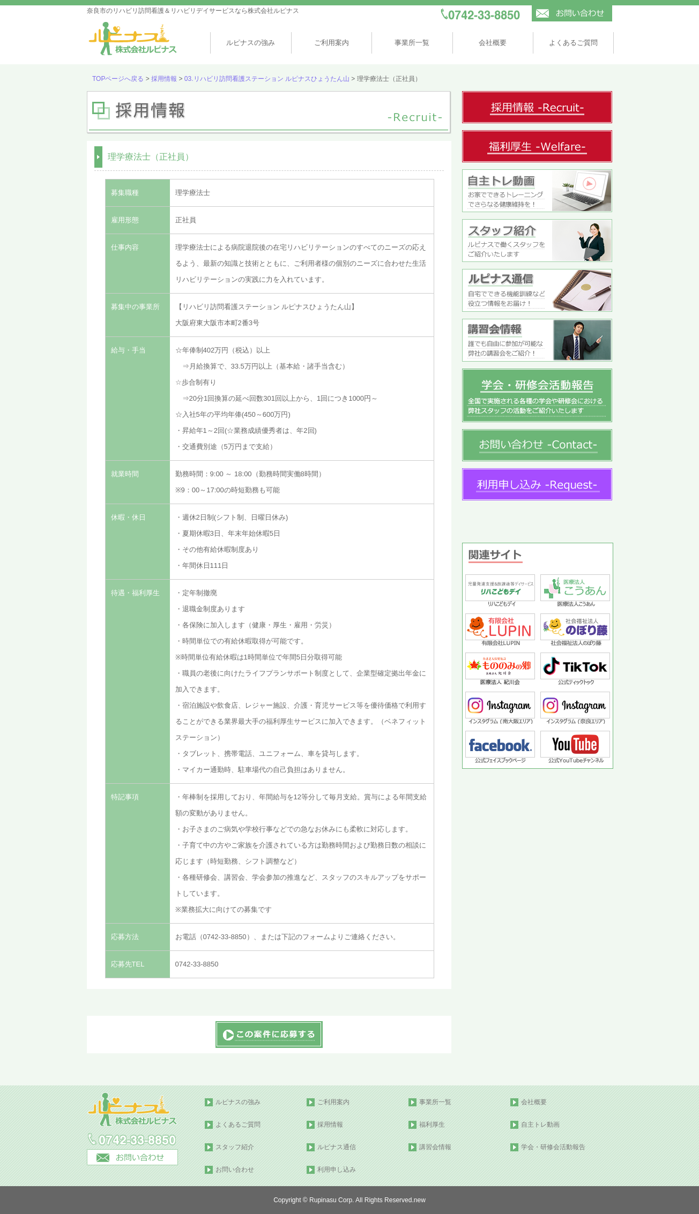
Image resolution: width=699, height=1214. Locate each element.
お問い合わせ (234, 1169)
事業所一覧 (412, 43)
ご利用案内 (331, 43)
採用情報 (164, 79)
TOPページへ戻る (118, 79)
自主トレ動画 (540, 1124)
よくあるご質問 (573, 43)
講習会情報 (435, 1147)
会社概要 (493, 43)
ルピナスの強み (250, 43)
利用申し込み (336, 1169)
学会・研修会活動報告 (553, 1147)
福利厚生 (432, 1124)
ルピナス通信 (336, 1147)
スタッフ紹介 (234, 1147)
